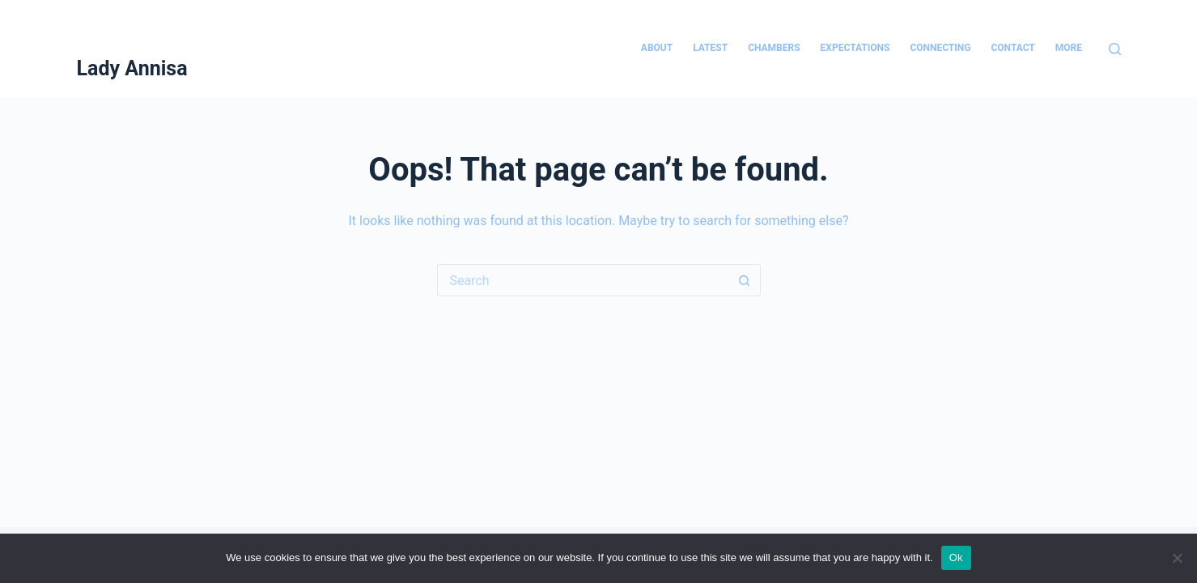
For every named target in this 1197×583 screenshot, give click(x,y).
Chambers (774, 47)
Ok (956, 557)
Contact (1012, 47)
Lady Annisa (132, 68)
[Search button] (744, 280)
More (1068, 47)
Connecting (940, 47)
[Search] (1115, 49)
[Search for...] (582, 280)
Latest (710, 47)
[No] (1177, 558)
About (657, 47)
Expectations (855, 47)
